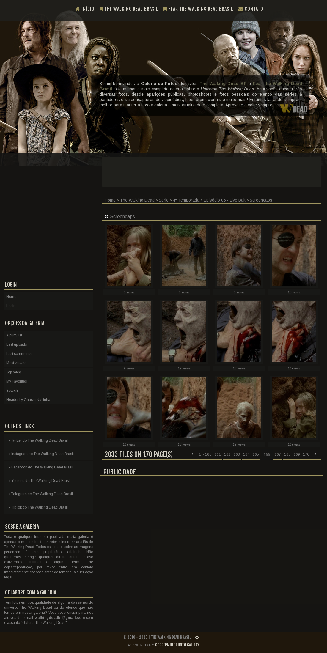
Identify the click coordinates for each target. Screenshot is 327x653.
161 (218, 454)
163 (237, 454)
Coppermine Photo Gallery (177, 645)
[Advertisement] (211, 522)
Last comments (18, 354)
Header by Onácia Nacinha (28, 400)
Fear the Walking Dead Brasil (198, 9)
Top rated (13, 372)
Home (11, 297)
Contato (250, 9)
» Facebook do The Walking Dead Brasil (40, 467)
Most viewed (16, 363)
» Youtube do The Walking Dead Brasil (39, 481)
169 (297, 454)
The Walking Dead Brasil (129, 9)
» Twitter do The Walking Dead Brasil (38, 440)
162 (227, 454)
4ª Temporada (186, 200)
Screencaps (261, 200)
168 (287, 454)
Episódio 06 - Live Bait (225, 200)
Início (85, 9)
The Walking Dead (137, 200)
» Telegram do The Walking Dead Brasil (40, 494)
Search (12, 390)
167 (278, 454)
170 (306, 454)
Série (164, 200)
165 (256, 454)
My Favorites (16, 381)
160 (208, 454)
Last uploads (16, 344)
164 (246, 454)
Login (10, 306)
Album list (14, 335)
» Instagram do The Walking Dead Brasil (41, 454)
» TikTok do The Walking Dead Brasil (38, 507)
